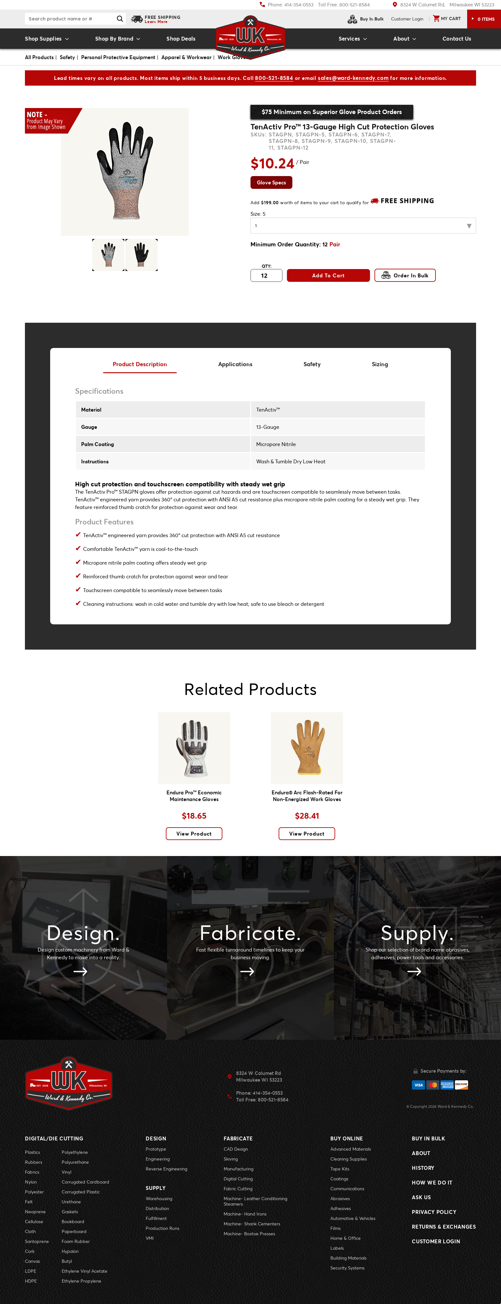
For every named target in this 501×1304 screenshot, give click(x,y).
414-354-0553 (268, 1093)
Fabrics (32, 1172)
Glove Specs (271, 182)
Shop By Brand (114, 38)
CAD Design (236, 1149)
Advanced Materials (350, 1149)
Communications (347, 1188)
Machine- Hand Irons (245, 1214)
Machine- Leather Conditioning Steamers (255, 1201)
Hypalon (70, 1251)
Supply (156, 1187)
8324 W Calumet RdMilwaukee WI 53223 (259, 1076)
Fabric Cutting (238, 1188)
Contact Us (457, 38)
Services (349, 38)
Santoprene (37, 1241)
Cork (30, 1251)
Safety (67, 57)
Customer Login (436, 1241)
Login (407, 19)
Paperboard (74, 1231)
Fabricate (238, 1138)
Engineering (158, 1159)
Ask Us (421, 1197)
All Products (39, 57)
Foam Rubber (76, 1241)
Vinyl (66, 1172)
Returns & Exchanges (444, 1226)
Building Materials (348, 1258)
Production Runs (162, 1228)
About (401, 38)
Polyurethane (75, 1162)
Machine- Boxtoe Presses (249, 1234)
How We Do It (432, 1182)
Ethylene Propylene (81, 1281)
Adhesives (340, 1208)
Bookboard (73, 1221)
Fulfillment (156, 1218)
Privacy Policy (434, 1211)
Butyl (67, 1261)
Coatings (339, 1179)
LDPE (30, 1271)
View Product (194, 833)
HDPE (31, 1281)
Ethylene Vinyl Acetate (84, 1271)
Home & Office (345, 1238)
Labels (337, 1248)
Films (335, 1228)
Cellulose (34, 1221)
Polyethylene (75, 1152)
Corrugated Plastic (81, 1192)
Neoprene (35, 1211)
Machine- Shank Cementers (252, 1224)
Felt (29, 1202)
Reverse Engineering (166, 1169)
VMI (150, 1238)
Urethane (71, 1202)
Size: (258, 213)
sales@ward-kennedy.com (353, 77)
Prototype (156, 1149)
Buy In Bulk (366, 19)
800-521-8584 (274, 77)
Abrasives (340, 1198)
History (423, 1167)
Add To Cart (328, 275)
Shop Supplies (43, 38)
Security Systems (347, 1268)
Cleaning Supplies (348, 1159)
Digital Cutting (238, 1179)
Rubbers (33, 1162)
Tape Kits (339, 1169)
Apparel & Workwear (186, 57)
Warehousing (159, 1198)
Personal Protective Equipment (118, 57)
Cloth (30, 1231)
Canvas (32, 1261)
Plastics (32, 1152)
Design (156, 1138)
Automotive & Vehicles (352, 1218)
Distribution (157, 1208)
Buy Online (346, 1138)
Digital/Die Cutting (54, 1138)
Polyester (34, 1192)
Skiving (231, 1159)
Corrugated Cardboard (85, 1182)
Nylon (31, 1182)
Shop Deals (181, 38)
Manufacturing (238, 1169)
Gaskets (70, 1211)
